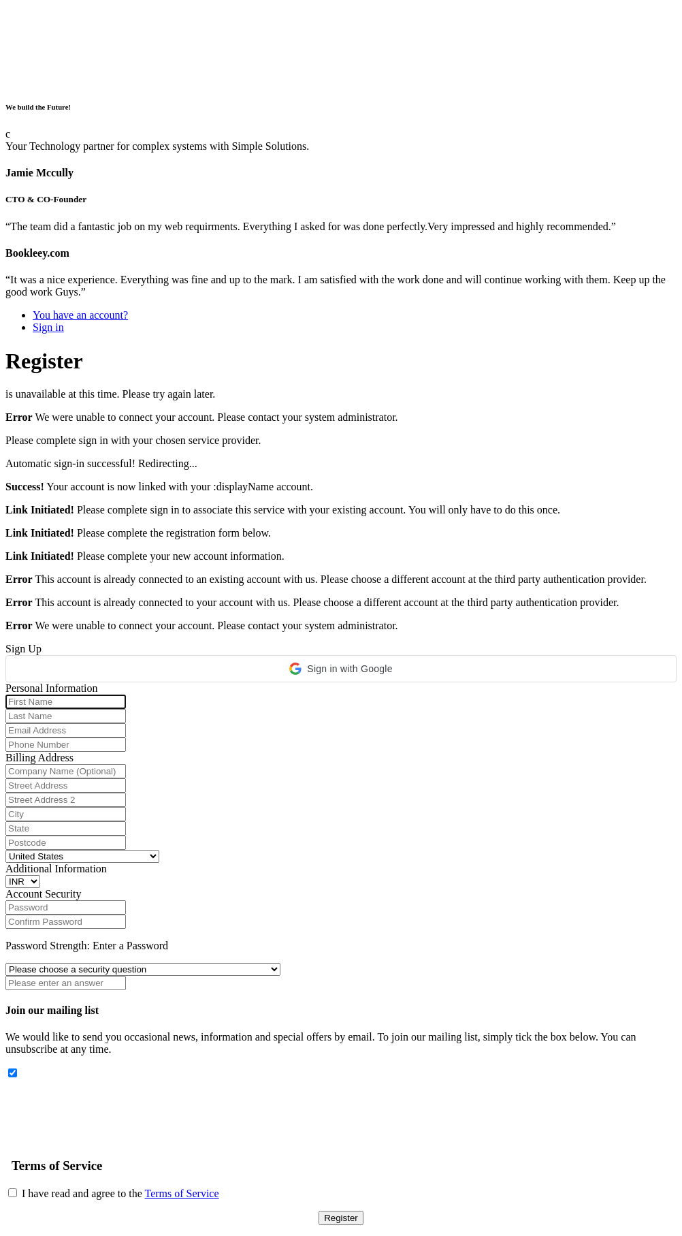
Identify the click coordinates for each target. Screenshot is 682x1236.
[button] (341, 668)
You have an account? (80, 315)
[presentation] (108, 1106)
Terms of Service (182, 1193)
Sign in (48, 327)
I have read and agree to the (113, 1193)
